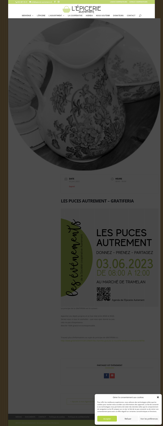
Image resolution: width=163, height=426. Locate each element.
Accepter (107, 418)
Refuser (128, 418)
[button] (158, 397)
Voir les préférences (149, 418)
